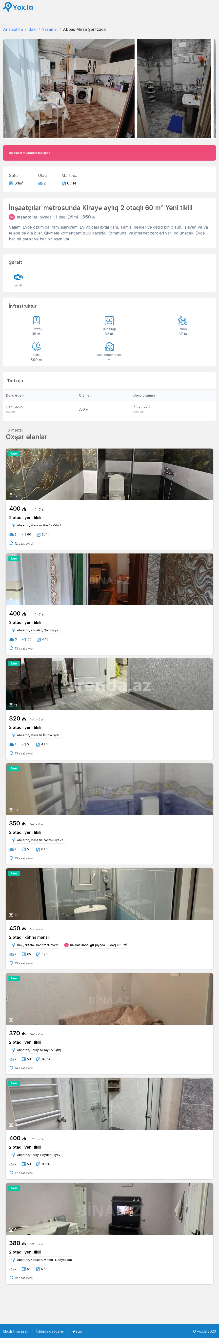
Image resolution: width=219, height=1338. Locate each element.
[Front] (18, 7)
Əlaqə (77, 1331)
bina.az (138, 412)
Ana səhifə (13, 29)
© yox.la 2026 (204, 1331)
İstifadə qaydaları (50, 1331)
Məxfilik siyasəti (15, 1331)
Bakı (32, 29)
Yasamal (50, 29)
